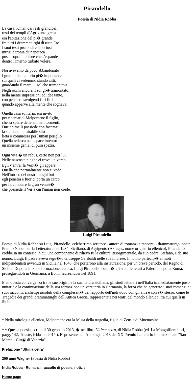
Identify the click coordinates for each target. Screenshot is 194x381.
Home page (11, 377)
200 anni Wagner (16, 358)
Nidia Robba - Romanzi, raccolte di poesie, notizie (44, 368)
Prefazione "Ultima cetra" (23, 349)
